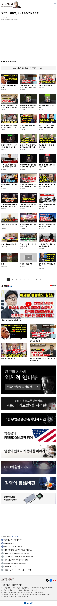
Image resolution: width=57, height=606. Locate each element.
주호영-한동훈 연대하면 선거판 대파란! (47, 146)
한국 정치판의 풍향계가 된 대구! (47, 106)
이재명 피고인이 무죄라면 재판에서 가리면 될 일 (18, 570)
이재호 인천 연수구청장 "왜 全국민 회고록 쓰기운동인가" (9, 106)
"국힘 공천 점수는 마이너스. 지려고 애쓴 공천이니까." (28, 205)
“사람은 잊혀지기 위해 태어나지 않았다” (28, 245)
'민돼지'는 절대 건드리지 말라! (13, 540)
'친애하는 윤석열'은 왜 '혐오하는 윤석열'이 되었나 (19, 557)
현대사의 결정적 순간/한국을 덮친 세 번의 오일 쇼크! (47, 225)
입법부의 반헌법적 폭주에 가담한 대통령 (16, 560)
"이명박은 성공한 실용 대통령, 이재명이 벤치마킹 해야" (9, 205)
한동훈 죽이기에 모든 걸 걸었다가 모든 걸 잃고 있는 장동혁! (28, 106)
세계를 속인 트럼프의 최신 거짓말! (9, 86)
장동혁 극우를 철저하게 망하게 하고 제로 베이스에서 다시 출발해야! (9, 146)
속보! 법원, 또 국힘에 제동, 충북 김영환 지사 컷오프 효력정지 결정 (9, 166)
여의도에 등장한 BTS (26, 264)
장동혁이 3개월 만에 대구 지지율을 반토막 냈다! (47, 186)
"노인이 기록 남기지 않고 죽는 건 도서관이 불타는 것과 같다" (28, 87)
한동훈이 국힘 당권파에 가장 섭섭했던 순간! (47, 205)
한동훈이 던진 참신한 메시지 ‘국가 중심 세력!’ (47, 166)
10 (44, 279)
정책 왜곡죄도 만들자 (10, 567)
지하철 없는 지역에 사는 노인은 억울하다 (16, 553)
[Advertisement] (28, 519)
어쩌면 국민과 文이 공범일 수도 (13, 547)
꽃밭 (2, 264)
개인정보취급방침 (5, 585)
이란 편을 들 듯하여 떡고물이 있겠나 (15, 563)
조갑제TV (21, 585)
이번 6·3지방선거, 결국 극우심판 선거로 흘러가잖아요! (28, 166)
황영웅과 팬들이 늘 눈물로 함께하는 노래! (28, 225)
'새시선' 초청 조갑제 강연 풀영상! (9, 225)
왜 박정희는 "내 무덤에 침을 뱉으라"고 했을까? (47, 245)
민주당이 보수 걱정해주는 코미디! (47, 265)
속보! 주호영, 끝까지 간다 (8, 244)
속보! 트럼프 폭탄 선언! (45, 85)
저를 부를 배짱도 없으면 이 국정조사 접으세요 (18, 550)
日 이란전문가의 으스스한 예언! (9, 186)
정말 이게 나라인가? (10, 543)
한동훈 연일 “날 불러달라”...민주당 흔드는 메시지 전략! (28, 146)
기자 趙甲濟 (14, 585)
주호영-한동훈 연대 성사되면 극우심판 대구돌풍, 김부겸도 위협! (9, 126)
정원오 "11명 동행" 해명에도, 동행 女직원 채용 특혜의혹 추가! (47, 126)
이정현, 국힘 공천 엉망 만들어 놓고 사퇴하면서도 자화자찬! (28, 186)
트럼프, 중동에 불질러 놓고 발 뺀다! (27, 126)
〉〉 (48, 279)
